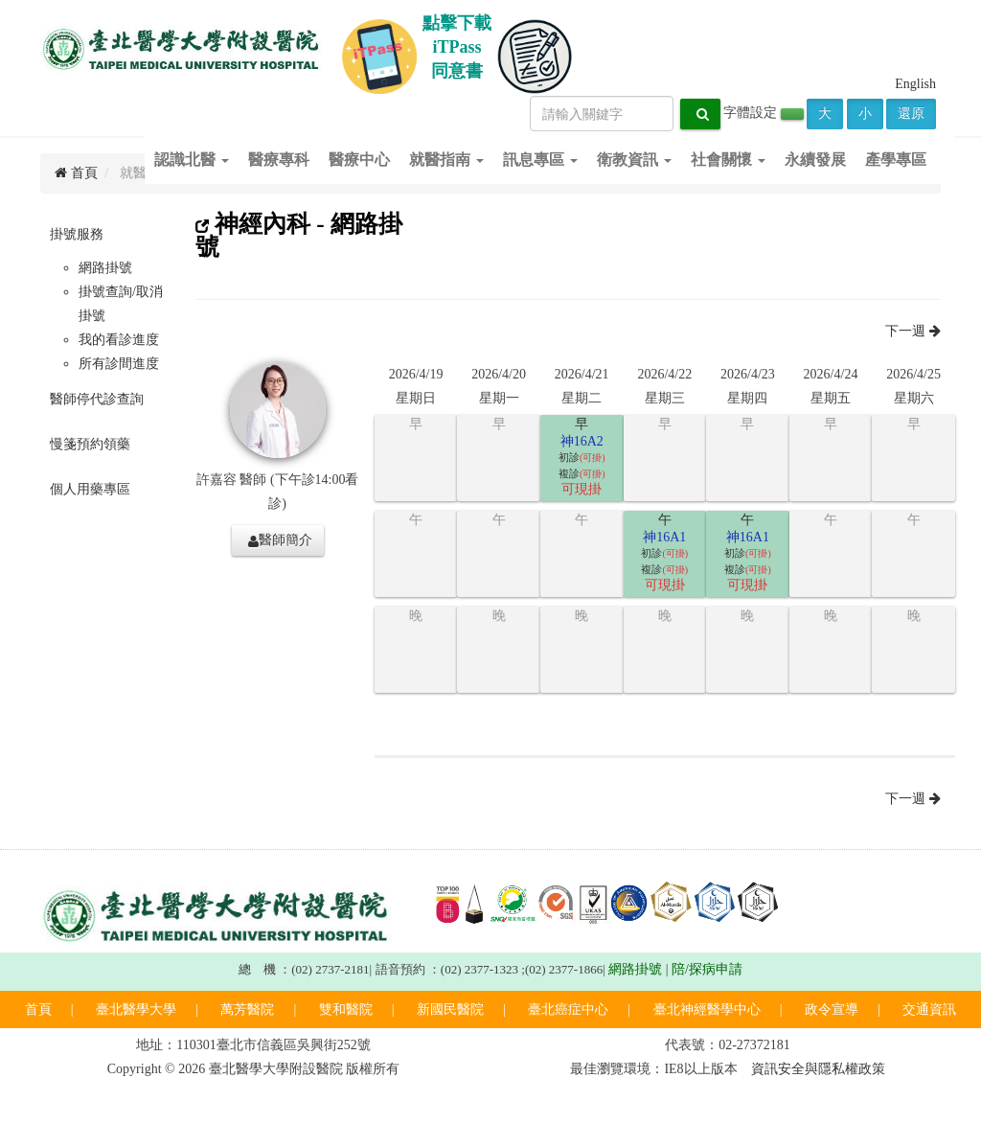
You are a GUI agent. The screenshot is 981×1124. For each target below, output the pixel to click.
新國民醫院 (450, 1009)
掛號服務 (76, 234)
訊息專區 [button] (540, 159)
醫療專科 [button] (278, 159)
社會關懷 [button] (728, 159)
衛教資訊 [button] (634, 159)
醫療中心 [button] (359, 159)
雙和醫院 (346, 1009)
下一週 (913, 331)
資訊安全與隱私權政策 (818, 1069)
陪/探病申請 (707, 969)
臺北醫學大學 (136, 1009)
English (915, 84)
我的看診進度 (119, 340)
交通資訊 (929, 1009)
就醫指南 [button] (446, 159)
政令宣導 (831, 1009)
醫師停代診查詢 (97, 399)
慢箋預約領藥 (90, 444)
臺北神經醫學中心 (707, 1009)
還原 (911, 113)
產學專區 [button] (895, 159)
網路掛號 (105, 268)
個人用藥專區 (90, 489)
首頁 (38, 1009)
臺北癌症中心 (568, 1009)
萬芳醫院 (247, 1009)
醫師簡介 (280, 540)
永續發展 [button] (815, 159)
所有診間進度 (119, 363)
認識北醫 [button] (191, 159)
